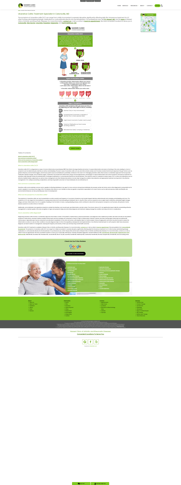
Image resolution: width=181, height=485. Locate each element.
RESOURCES (134, 5)
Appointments (104, 302)
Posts (31, 309)
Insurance (67, 305)
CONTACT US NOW (75, 148)
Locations (103, 305)
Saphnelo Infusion (104, 267)
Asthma (101, 272)
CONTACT (150, 5)
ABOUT (142, 5)
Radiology (70, 272)
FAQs (66, 304)
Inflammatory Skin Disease (106, 281)
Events (67, 302)
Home (119, 5)
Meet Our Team (33, 304)
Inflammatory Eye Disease (106, 279)
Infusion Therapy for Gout (106, 277)
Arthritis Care (71, 267)
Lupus (100, 286)
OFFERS (157, 5)
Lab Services (71, 270)
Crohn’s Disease (103, 274)
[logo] (27, 5)
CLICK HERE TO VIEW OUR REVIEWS (75, 253)
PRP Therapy (140, 312)
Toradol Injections (104, 288)
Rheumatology (72, 283)
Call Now (103, 310)
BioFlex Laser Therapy (73, 276)
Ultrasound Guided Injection (75, 277)
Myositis (70, 285)
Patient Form (68, 310)
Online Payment (69, 307)
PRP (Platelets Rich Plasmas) (75, 279)
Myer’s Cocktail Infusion (74, 281)
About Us (32, 302)
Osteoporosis (71, 286)
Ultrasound (139, 309)
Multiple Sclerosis (72, 290)
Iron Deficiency (103, 285)
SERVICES (125, 5)
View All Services (141, 316)
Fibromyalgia (103, 276)
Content (67, 316)
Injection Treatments (105, 269)
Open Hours (104, 304)
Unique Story (68, 314)
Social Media (68, 312)
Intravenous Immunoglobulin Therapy (109, 270)
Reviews (32, 310)
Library (31, 307)
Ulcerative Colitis (72, 288)
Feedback (32, 305)
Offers (66, 309)
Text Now (103, 312)
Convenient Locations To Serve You (90, 334)
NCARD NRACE (71, 274)
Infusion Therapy (72, 269)
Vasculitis (102, 283)
